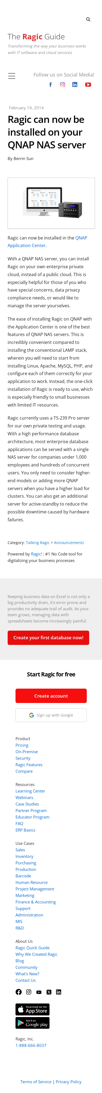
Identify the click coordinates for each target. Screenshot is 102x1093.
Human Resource (32, 882)
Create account (51, 696)
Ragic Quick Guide (33, 947)
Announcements (69, 542)
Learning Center (30, 791)
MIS (19, 921)
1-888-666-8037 (31, 1045)
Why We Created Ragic (36, 954)
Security (23, 758)
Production (26, 869)
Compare (24, 771)
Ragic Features (29, 764)
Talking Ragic (38, 542)
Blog (20, 960)
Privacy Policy (69, 1081)
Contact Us (26, 980)
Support (23, 908)
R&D (20, 928)
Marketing (25, 895)
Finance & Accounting (36, 902)
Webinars (24, 797)
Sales (20, 849)
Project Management (35, 888)
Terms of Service (35, 1081)
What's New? (27, 973)
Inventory (24, 856)
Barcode (23, 875)
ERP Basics (25, 830)
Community (27, 967)
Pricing (22, 745)
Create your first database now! (48, 637)
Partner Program (31, 810)
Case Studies (27, 804)
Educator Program (33, 817)
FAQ (19, 823)
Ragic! (36, 554)
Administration (29, 915)
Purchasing (26, 862)
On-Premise (27, 751)
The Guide (36, 36)
